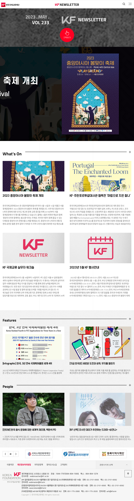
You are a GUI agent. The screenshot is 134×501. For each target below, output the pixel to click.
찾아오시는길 (52, 465)
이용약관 (10, 465)
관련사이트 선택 (114, 465)
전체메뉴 (129, 4)
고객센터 (63, 465)
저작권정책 (38, 465)
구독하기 (67, 38)
